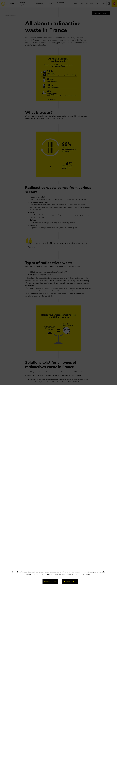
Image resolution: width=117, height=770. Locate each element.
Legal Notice (86, 574)
